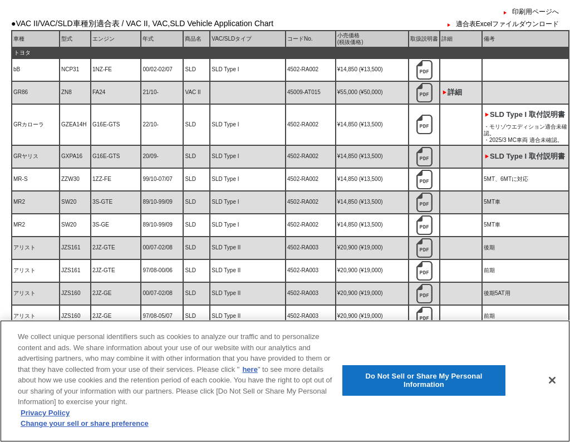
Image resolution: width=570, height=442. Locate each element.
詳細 (455, 92)
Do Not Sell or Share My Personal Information (423, 408)
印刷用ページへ (535, 12)
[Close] (552, 408)
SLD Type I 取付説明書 (527, 114)
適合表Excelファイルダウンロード (507, 24)
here (249, 398)
